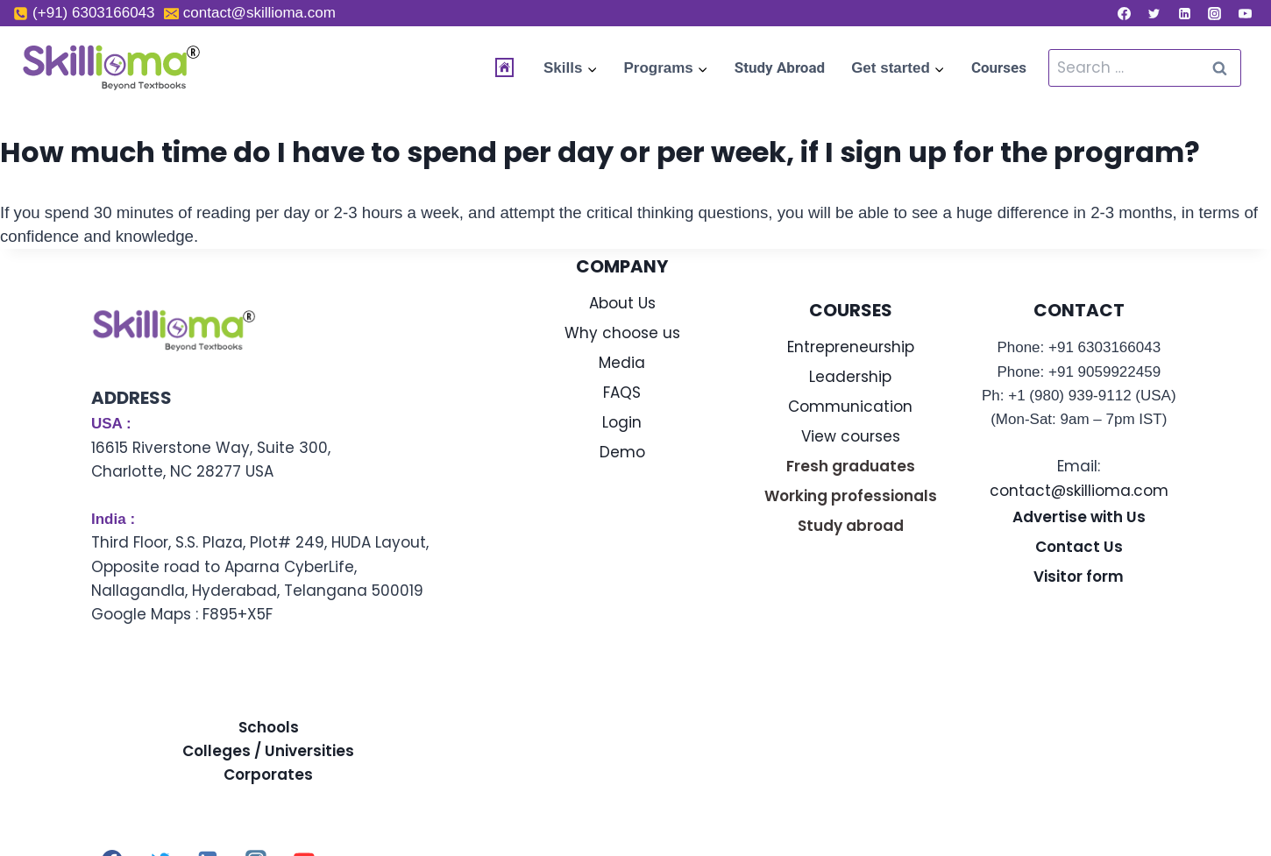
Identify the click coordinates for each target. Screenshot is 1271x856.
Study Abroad (780, 67)
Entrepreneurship (850, 346)
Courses (998, 67)
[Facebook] (1124, 13)
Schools (268, 727)
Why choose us (622, 332)
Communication (850, 406)
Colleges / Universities (268, 750)
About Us (622, 303)
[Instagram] (1215, 13)
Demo (622, 452)
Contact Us (1079, 546)
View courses (850, 436)
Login (622, 422)
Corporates (268, 774)
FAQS (622, 392)
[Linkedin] (1184, 13)
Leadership (850, 376)
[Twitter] (1154, 13)
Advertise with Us (1079, 516)
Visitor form (1078, 576)
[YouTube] (1245, 13)
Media (622, 362)
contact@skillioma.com (1079, 490)
